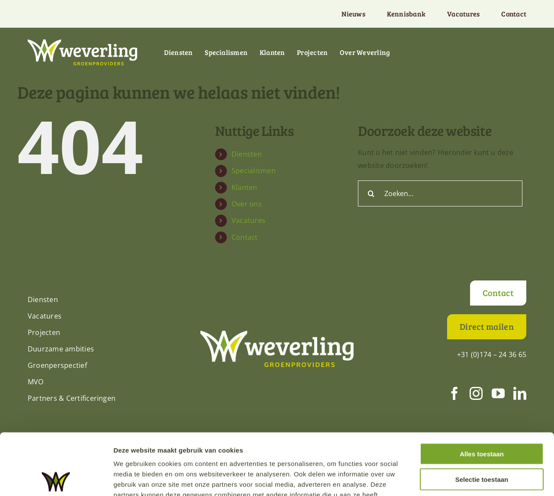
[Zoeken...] (440, 193)
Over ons (247, 204)
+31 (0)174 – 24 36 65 (491, 354)
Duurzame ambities (61, 349)
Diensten (247, 154)
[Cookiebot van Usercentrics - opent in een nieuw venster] (56, 479)
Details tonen (467, 479)
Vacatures (248, 220)
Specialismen (254, 170)
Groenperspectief (57, 365)
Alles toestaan (482, 392)
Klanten (245, 187)
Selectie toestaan (482, 418)
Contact (245, 237)
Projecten (44, 332)
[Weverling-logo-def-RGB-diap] (83, 43)
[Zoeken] (371, 193)
